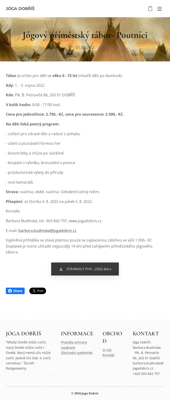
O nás (107, 350)
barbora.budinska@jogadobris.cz (47, 230)
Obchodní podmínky (77, 352)
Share (15, 291)
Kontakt (108, 355)
